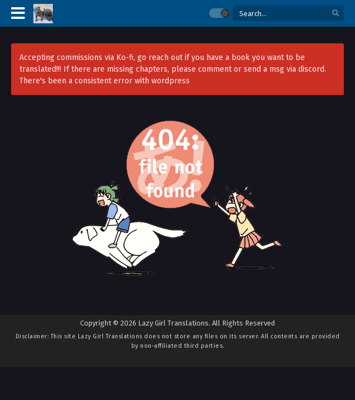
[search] (335, 14)
